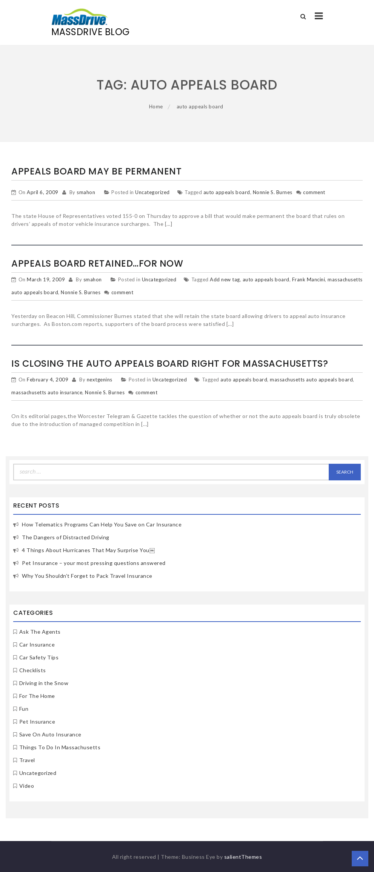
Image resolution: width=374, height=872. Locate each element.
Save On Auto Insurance (50, 734)
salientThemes (243, 856)
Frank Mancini (308, 279)
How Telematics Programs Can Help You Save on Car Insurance (102, 524)
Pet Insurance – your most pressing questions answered (94, 563)
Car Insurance (37, 644)
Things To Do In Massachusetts (60, 747)
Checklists (32, 670)
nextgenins (99, 380)
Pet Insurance (37, 721)
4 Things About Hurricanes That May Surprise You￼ (88, 550)
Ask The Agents (40, 631)
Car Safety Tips (39, 657)
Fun (24, 708)
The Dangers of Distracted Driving (65, 537)
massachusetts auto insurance (46, 392)
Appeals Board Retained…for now (97, 263)
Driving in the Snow (44, 683)
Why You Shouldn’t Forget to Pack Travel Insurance (87, 576)
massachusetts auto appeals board (311, 380)
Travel (27, 760)
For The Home (37, 696)
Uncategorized (152, 192)
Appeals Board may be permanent (96, 171)
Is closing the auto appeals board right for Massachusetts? (169, 363)
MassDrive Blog (90, 32)
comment (314, 192)
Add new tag (225, 279)
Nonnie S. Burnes (272, 192)
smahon (86, 192)
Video (26, 785)
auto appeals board (226, 192)
